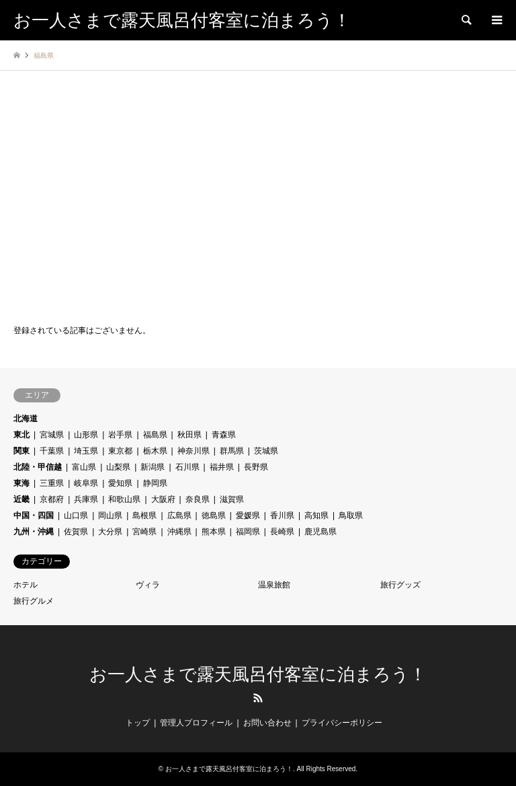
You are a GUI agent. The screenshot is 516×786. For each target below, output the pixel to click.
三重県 (52, 483)
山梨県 (118, 467)
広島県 (179, 515)
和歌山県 (124, 499)
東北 (21, 434)
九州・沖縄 (33, 531)
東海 (21, 483)
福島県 (155, 434)
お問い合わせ (267, 722)
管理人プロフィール (196, 722)
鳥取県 (351, 515)
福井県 (222, 467)
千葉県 (52, 451)
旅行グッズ (400, 585)
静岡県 (155, 483)
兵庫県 (86, 499)
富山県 (84, 467)
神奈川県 (193, 451)
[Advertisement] (258, 198)
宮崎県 (144, 531)
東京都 (120, 451)
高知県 (316, 515)
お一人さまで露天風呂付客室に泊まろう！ (258, 674)
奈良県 (197, 499)
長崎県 (282, 531)
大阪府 (163, 499)
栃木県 (155, 451)
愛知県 (120, 483)
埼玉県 (86, 451)
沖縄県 (179, 531)
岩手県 (120, 434)
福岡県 (248, 531)
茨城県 (266, 451)
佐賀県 (76, 531)
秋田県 (189, 434)
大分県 (110, 531)
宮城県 (52, 434)
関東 (21, 451)
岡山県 (110, 515)
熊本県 (214, 531)
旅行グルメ (33, 601)
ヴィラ (148, 585)
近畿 (21, 499)
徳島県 (214, 515)
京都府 (52, 499)
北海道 (25, 418)
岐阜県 (86, 483)
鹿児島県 (320, 531)
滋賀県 (232, 499)
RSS (258, 698)
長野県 (256, 467)
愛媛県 (248, 515)
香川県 (282, 515)
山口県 (76, 515)
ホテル (25, 585)
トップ (138, 722)
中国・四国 (33, 515)
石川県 (187, 467)
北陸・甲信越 (37, 467)
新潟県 (152, 467)
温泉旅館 (274, 585)
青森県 (224, 434)
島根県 (144, 515)
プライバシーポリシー (342, 722)
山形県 (86, 434)
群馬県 (232, 451)
